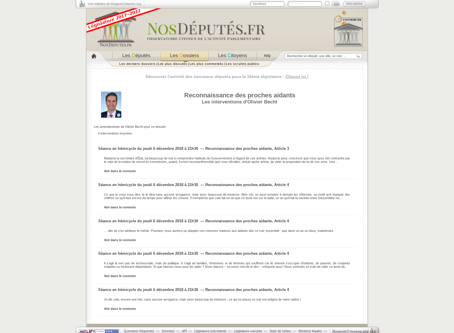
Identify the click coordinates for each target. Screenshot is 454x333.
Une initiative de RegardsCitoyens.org (114, 4)
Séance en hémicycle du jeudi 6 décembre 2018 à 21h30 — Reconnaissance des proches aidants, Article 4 (193, 185)
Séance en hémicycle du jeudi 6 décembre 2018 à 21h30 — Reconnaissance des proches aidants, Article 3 (193, 148)
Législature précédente (210, 331)
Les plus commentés (206, 63)
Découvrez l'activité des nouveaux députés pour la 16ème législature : (227, 76)
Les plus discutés (172, 63)
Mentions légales (310, 331)
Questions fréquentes (139, 331)
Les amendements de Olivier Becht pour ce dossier (130, 126)
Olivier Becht (262, 101)
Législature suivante (248, 331)
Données (168, 331)
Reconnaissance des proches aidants (239, 95)
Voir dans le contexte (120, 171)
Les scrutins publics (242, 63)
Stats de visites (280, 331)
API (184, 331)
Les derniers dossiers (137, 63)
